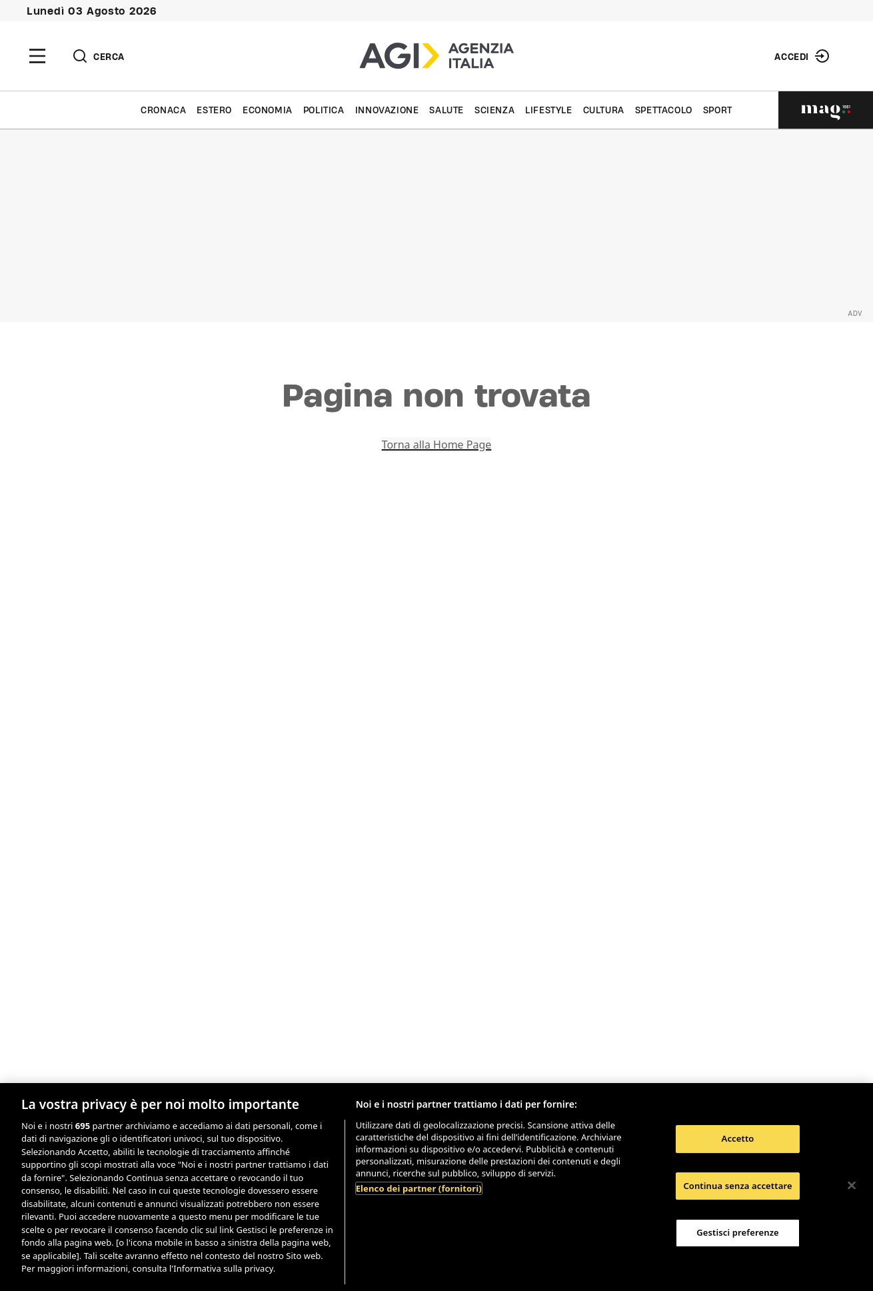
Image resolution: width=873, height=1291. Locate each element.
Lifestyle (548, 110)
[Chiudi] (851, 1185)
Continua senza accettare (737, 1186)
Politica (324, 110)
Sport (717, 110)
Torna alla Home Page (437, 444)
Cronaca (163, 110)
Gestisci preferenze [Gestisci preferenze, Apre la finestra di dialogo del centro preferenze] (737, 1232)
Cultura (603, 110)
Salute (446, 110)
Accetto (738, 1138)
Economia (268, 110)
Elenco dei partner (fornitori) (419, 1188)
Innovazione (387, 110)
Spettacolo (663, 110)
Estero (214, 110)
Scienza (494, 110)
